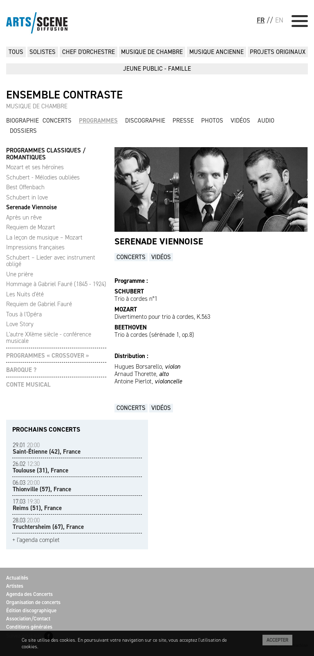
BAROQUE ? (21, 370)
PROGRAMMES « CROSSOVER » (47, 355)
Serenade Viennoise (31, 207)
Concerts (57, 120)
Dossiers (23, 131)
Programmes (98, 120)
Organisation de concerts (33, 602)
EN (279, 20)
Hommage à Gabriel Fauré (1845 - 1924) (56, 284)
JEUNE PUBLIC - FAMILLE (157, 69)
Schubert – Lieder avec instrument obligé (50, 261)
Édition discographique (31, 610)
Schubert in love (27, 197)
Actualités (17, 577)
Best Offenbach (25, 187)
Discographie (145, 120)
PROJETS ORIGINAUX (277, 52)
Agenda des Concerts (29, 594)
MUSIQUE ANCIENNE (216, 52)
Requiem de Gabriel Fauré (39, 304)
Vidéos (240, 120)
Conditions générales (29, 626)
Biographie (22, 120)
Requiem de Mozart (30, 227)
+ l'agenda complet (36, 540)
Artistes (14, 585)
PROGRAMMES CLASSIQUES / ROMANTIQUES (45, 154)
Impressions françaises (35, 247)
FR (261, 20)
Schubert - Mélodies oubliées (43, 177)
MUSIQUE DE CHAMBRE (152, 52)
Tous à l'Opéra (24, 314)
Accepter (277, 640)
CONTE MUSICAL (28, 384)
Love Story (20, 324)
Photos (212, 120)
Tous (16, 52)
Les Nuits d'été (25, 294)
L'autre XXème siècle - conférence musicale (48, 337)
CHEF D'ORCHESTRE (88, 52)
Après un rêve (24, 217)
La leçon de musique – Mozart (44, 237)
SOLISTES (42, 52)
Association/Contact (28, 618)
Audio (266, 120)
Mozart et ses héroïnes (35, 167)
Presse (183, 120)
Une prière (19, 274)
